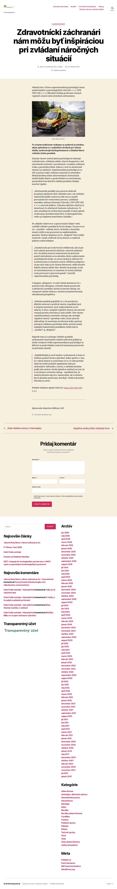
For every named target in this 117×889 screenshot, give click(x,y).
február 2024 (67, 621)
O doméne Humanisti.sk (87, 7)
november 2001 (68, 770)
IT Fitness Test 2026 (13, 547)
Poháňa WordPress (57, 884)
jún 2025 (65, 571)
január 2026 (66, 548)
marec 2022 (66, 694)
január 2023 (66, 662)
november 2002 (68, 767)
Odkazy (101, 7)
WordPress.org (68, 869)
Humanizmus (67, 801)
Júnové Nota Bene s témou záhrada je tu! (22, 542)
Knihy (63, 807)
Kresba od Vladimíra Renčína (17, 557)
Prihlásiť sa (66, 860)
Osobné (64, 820)
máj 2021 (65, 726)
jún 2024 (65, 609)
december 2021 (68, 704)
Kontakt (73, 7)
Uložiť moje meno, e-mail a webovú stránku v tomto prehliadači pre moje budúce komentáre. (58, 497)
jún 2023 (65, 647)
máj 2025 (65, 574)
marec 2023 (66, 656)
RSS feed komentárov (71, 866)
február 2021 (67, 735)
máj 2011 (65, 754)
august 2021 (67, 716)
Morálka (65, 810)
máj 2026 (65, 536)
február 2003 (67, 764)
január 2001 (66, 776)
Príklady (65, 826)
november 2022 (68, 669)
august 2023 (67, 640)
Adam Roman (67, 791)
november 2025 (68, 555)
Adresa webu (36, 487)
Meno (34, 478)
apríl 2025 (65, 577)
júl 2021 (65, 719)
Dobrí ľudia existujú (13, 552)
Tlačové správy (58, 24)
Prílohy (64, 829)
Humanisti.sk (15, 884)
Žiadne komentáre (60, 70)
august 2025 (67, 564)
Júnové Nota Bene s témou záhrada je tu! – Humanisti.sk (29, 579)
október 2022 (67, 672)
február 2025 (67, 583)
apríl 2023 (65, 653)
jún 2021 (65, 723)
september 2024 (69, 599)
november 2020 (68, 745)
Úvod (63, 835)
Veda (63, 839)
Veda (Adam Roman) (70, 842)
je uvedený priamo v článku (53, 67)
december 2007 (68, 757)
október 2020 (67, 748)
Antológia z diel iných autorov (74, 794)
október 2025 (67, 558)
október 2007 (67, 761)
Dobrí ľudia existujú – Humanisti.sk (19, 590)
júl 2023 (65, 643)
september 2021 (68, 713)
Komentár (35, 460)
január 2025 (66, 586)
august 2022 (67, 678)
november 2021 (68, 707)
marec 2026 (66, 542)
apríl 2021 (65, 729)
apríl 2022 (65, 691)
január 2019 (66, 751)
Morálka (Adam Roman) (72, 813)
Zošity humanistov (69, 845)
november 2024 (68, 593)
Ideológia (65, 804)
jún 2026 (65, 533)
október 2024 (67, 596)
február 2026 (67, 545)
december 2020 (68, 742)
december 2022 (68, 666)
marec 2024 (66, 618)
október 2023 (67, 634)
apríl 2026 (66, 539)
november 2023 (68, 631)
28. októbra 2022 (74, 67)
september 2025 (69, 561)
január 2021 (66, 738)
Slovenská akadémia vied (43, 415)
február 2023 (67, 659)
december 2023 (68, 628)
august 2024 (67, 602)
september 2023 (69, 637)
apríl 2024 (66, 615)
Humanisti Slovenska (60, 7)
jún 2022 (65, 685)
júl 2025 (65, 567)
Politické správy (68, 823)
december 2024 (68, 590)
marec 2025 (66, 580)
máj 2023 (65, 650)
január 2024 (66, 624)
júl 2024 (65, 605)
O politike (65, 816)
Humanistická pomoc (70, 798)
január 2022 (66, 700)
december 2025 (68, 552)
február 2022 (67, 697)
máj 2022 (65, 688)
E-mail (62, 478)
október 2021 (67, 710)
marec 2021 (66, 732)
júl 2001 (65, 773)
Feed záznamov (68, 863)
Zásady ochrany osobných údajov (91, 9)
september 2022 (69, 675)
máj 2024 (65, 612)
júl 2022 (65, 681)
